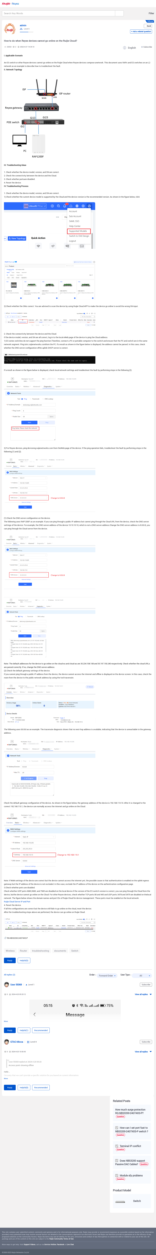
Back (149, 26)
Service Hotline (50, 1244)
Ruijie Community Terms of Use (61, 1239)
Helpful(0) (24, 1087)
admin (23, 25)
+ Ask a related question (141, 31)
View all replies (141, 994)
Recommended (41, 1030)
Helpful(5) (24, 960)
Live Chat (70, 1244)
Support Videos (29, 1244)
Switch (74, 950)
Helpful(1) (24, 1030)
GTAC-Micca (16, 1041)
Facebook (60, 1244)
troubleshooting (40, 950)
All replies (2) (9, 974)
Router (23, 950)
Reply (9, 960)
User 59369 (16, 984)
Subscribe (147, 47)
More (6, 1021)
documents (60, 950)
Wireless (10, 950)
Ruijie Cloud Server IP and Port (17, 901)
